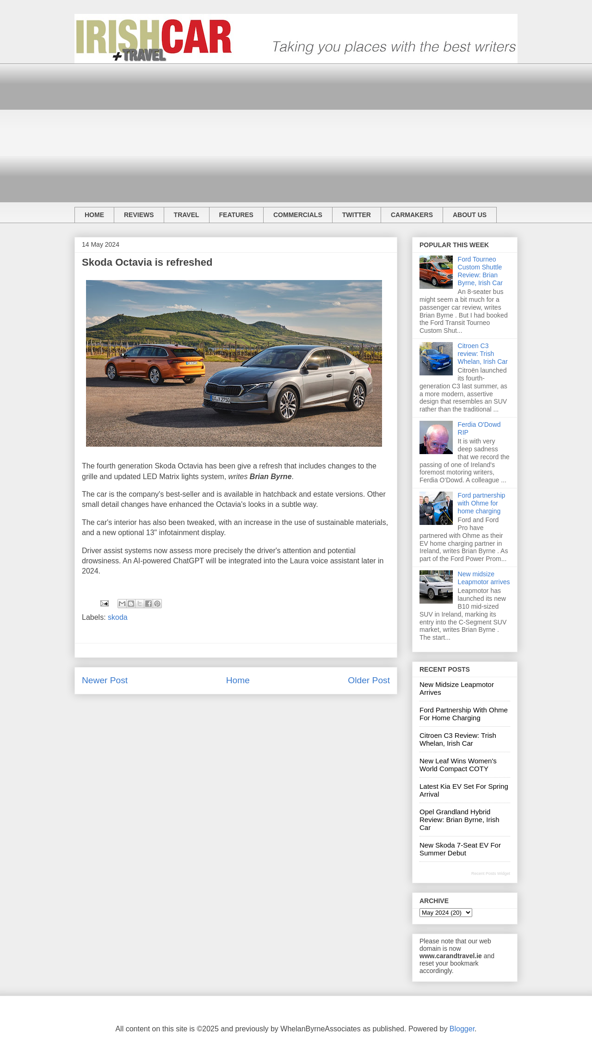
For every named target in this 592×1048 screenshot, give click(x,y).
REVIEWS (139, 214)
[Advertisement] (296, 128)
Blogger (462, 1029)
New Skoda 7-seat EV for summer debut (460, 849)
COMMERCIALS (297, 214)
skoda (118, 617)
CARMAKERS (412, 214)
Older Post (369, 680)
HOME (94, 214)
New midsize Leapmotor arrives (484, 578)
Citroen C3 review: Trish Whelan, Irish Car (483, 353)
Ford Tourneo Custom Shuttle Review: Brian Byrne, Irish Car (480, 271)
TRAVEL (186, 214)
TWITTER (356, 214)
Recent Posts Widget (490, 873)
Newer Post (105, 680)
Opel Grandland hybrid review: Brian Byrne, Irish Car (459, 819)
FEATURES (236, 214)
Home (238, 680)
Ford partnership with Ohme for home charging (482, 503)
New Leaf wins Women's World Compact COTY (458, 765)
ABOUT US (470, 214)
